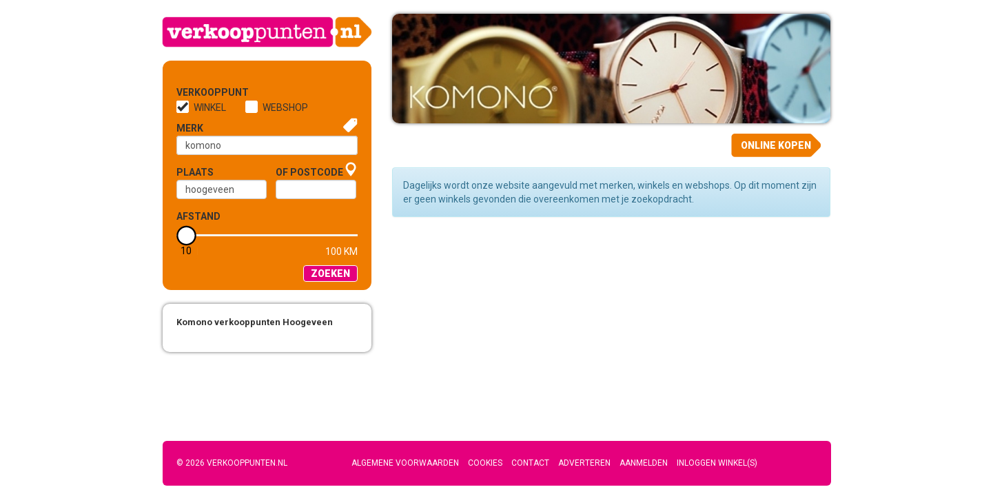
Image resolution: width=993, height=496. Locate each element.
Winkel (210, 107)
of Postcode (309, 172)
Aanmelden (644, 463)
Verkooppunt (199, 92)
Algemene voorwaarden (405, 463)
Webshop (285, 107)
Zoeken (330, 273)
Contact (530, 463)
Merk (189, 128)
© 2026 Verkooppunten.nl (231, 463)
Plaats (195, 172)
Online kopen (776, 145)
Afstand (198, 216)
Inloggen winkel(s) (717, 463)
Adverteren (584, 463)
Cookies (485, 463)
